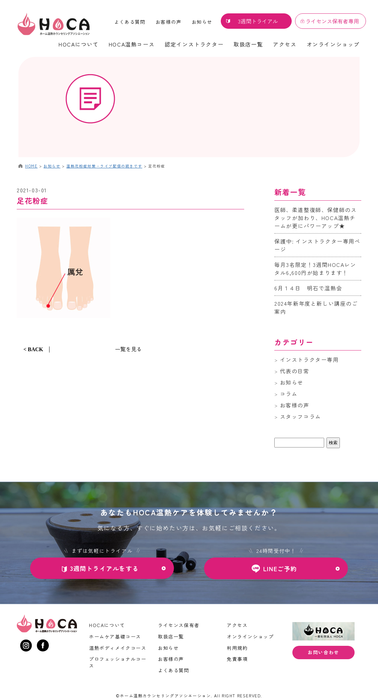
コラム (289, 394)
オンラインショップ (333, 44)
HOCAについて (79, 44)
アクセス (284, 44)
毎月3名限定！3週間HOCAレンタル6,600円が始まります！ (315, 269)
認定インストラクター (194, 44)
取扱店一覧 (248, 44)
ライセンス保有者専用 (332, 21)
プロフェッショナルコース (118, 662)
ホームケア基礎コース (115, 636)
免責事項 (237, 659)
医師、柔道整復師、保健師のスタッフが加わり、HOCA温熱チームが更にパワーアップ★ (315, 218)
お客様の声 (169, 21)
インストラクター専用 (309, 360)
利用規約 (237, 647)
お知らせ (202, 21)
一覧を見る (128, 349)
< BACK (33, 349)
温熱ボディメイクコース (118, 647)
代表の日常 (294, 371)
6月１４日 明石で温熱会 (308, 288)
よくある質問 (130, 21)
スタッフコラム (300, 416)
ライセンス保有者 (179, 625)
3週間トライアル (258, 21)
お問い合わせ (323, 652)
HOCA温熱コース (132, 44)
